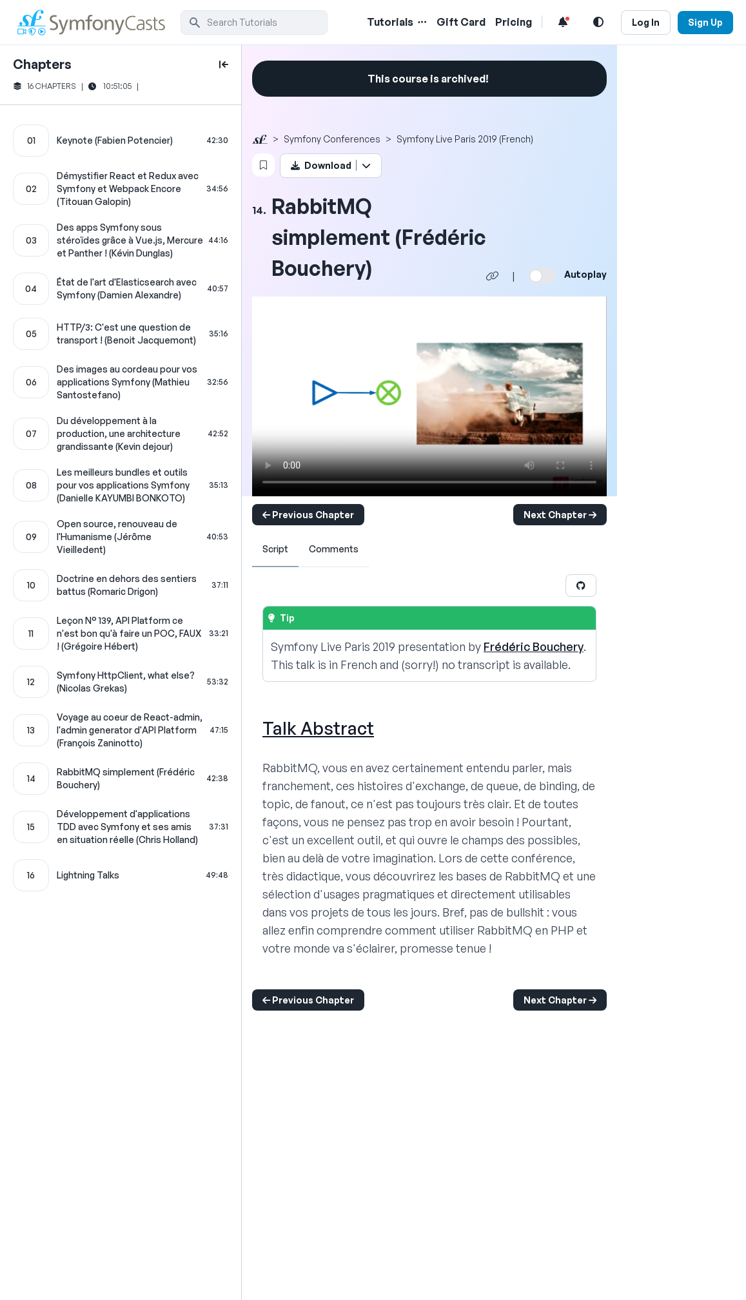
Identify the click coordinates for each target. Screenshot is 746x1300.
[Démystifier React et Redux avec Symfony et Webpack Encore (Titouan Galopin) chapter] (120, 189)
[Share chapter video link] (492, 276)
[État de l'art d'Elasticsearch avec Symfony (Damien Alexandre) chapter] (120, 289)
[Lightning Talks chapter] (120, 875)
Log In (646, 22)
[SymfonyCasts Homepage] (97, 22)
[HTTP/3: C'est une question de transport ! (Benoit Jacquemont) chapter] (120, 334)
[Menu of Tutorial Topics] (421, 22)
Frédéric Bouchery (534, 646)
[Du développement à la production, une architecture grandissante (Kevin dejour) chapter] (120, 433)
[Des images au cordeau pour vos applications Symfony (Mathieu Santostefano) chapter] (120, 382)
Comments (333, 548)
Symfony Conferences (332, 138)
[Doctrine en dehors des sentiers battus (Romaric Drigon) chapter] (120, 585)
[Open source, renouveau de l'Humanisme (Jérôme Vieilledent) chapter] (120, 537)
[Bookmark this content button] (263, 165)
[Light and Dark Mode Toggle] (598, 22)
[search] (254, 22)
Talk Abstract (318, 728)
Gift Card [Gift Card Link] (461, 21)
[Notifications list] (563, 22)
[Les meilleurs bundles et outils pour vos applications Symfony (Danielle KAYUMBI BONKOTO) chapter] (120, 485)
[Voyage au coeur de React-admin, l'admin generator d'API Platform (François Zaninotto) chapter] (120, 730)
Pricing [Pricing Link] (513, 21)
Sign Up (705, 22)
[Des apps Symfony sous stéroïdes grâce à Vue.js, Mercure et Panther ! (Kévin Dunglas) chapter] (120, 240)
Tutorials (390, 21)
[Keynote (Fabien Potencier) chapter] (120, 140)
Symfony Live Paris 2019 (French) (465, 138)
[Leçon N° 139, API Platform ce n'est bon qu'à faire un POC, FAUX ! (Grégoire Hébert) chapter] (120, 633)
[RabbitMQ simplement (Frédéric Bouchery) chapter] (120, 778)
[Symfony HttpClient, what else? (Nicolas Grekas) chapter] (120, 682)
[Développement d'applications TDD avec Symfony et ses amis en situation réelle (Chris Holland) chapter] (120, 827)
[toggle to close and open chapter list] (223, 64)
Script (275, 548)
